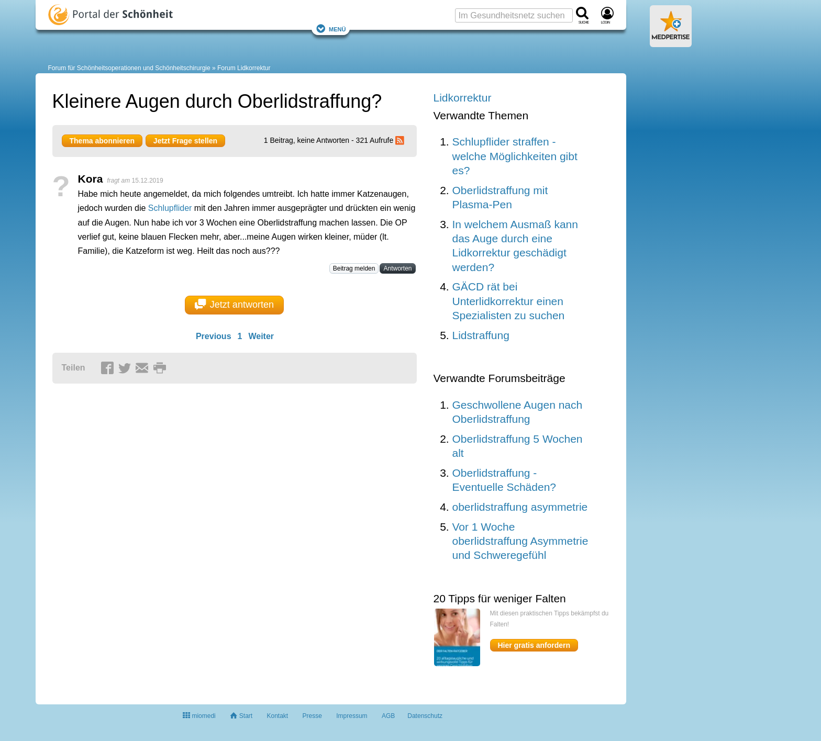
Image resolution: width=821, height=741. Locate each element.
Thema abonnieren (102, 141)
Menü (331, 28)
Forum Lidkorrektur (243, 68)
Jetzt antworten (234, 304)
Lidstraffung (480, 335)
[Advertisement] (214, 495)
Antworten (397, 268)
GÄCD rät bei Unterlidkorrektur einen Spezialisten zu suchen (508, 300)
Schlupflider (170, 208)
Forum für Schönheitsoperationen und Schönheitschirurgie (129, 68)
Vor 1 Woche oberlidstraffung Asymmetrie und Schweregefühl (520, 541)
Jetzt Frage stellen (185, 141)
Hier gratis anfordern (534, 645)
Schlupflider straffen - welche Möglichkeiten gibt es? (515, 156)
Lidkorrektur (463, 98)
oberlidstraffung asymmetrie (520, 507)
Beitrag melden (354, 268)
